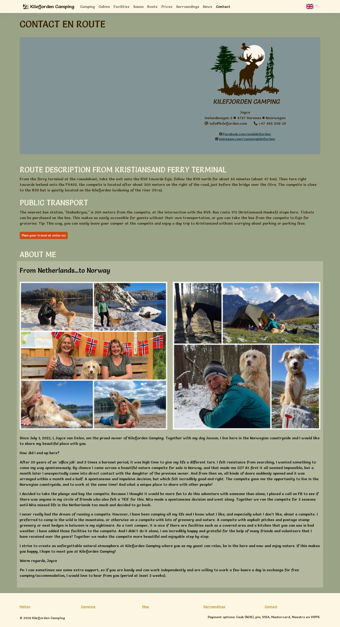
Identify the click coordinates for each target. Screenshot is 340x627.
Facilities (121, 6)
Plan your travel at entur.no (44, 235)
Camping (87, 6)
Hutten (25, 606)
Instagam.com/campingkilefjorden (247, 139)
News (207, 6)
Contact (223, 6)
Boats (152, 6)
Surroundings (187, 6)
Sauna (138, 6)
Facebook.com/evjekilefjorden (247, 134)
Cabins (104, 6)
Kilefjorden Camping (48, 7)
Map (145, 606)
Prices (166, 6)
